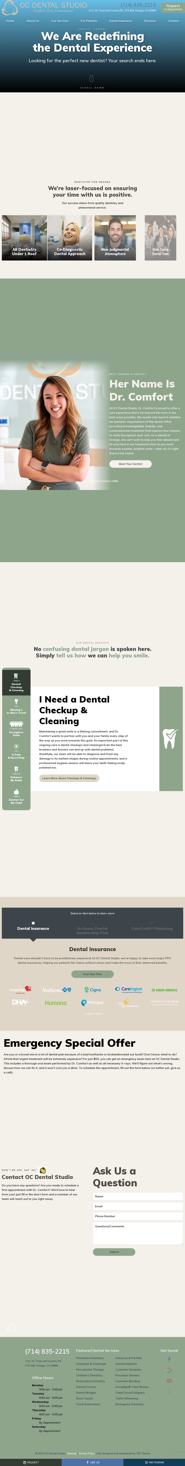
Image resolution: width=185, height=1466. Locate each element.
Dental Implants (126, 1364)
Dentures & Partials (128, 1358)
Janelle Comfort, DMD (103, 481)
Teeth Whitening (126, 1398)
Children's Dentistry (89, 1375)
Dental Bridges (86, 1392)
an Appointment (173, 7)
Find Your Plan (92, 974)
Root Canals (84, 1398)
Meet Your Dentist (130, 464)
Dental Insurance (120, 21)
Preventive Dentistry (90, 1358)
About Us (32, 21)
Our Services (59, 21)
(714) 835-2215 (138, 5)
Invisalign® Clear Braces (132, 1387)
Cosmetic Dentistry (128, 1369)
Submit (114, 1252)
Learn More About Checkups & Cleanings (69, 778)
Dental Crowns (86, 1387)
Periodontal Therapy (90, 1369)
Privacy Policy (87, 1453)
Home (10, 21)
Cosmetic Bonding (127, 1381)
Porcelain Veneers (127, 1375)
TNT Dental (143, 1453)
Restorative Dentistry (90, 1381)
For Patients (89, 21)
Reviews (150, 21)
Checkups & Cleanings (91, 1364)
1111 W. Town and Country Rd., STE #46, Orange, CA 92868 (122, 10)
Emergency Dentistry (129, 1404)
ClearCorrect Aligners (130, 1392)
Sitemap (72, 1453)
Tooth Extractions (88, 1404)
